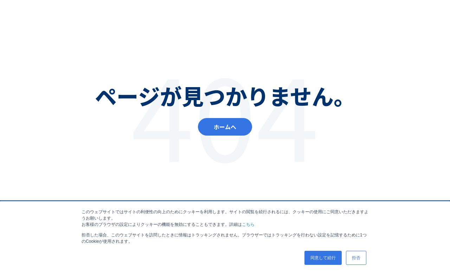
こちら (248, 224)
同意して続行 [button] (323, 257)
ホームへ (225, 127)
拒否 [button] (356, 257)
